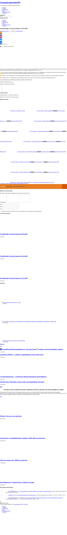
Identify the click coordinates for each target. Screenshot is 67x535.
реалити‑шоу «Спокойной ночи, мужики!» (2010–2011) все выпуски (22, 439)
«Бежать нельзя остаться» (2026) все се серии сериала (13, 342)
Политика (4, 13)
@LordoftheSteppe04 (12, 492)
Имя (1, 205)
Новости (4, 7)
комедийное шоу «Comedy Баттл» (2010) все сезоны (17, 484)
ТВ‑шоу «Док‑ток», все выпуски (10, 417)
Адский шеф (2, 31)
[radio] (34, 86)
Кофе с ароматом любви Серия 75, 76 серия (11, 303)
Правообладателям (6, 12)
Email (1, 208)
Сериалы (4, 8)
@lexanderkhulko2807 (12, 499)
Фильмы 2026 (5, 9)
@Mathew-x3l (11, 496)
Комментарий (3, 203)
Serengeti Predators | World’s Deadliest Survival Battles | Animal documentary (36, 492)
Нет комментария (19, 31)
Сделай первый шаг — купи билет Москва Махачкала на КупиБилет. (23, 378)
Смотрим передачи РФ (10, 2)
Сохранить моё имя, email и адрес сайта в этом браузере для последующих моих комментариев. (21, 212)
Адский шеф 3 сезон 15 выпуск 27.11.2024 (13, 279)
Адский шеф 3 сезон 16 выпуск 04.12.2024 (14, 257)
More (1, 348)
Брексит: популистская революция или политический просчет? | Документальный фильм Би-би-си (42, 499)
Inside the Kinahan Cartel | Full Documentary (27, 496)
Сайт (1, 210)
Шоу (3, 10)
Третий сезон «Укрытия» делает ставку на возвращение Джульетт (22, 383)
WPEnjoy (26, 505)
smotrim (7, 31)
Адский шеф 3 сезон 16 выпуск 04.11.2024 (13, 235)
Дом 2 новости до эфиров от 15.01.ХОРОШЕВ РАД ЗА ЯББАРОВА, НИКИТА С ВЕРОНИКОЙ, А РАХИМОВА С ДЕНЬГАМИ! (29, 323)
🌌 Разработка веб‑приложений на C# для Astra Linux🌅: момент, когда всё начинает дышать (31, 351)
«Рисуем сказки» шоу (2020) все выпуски (13, 461)
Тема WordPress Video (18, 505)
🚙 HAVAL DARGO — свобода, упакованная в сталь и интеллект (22, 356)
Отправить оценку (3, 92)
